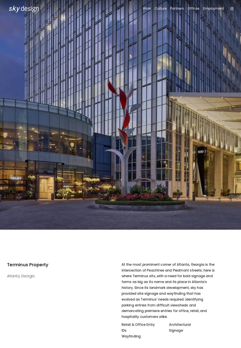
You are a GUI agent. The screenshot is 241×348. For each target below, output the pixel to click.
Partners (177, 8)
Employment (213, 8)
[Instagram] (232, 9)
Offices (194, 8)
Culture (161, 8)
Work (147, 8)
